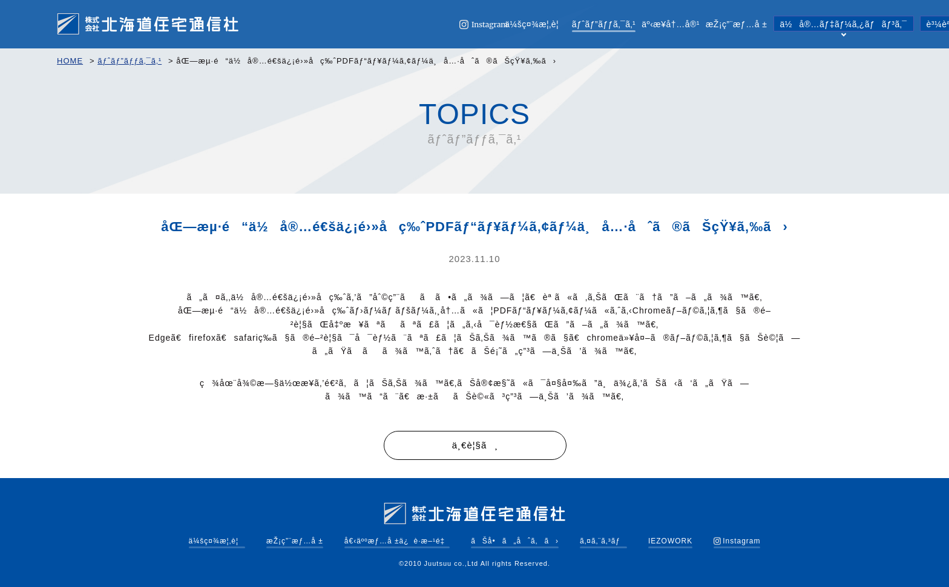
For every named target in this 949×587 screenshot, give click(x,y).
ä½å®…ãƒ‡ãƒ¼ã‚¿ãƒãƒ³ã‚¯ (843, 25)
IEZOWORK (670, 541)
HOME (70, 60)
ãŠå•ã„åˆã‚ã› (515, 541)
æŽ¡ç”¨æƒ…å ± (736, 24)
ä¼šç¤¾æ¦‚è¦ (535, 24)
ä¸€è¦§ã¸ (475, 445)
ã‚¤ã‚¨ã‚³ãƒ (603, 541)
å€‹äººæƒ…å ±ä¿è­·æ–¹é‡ (397, 541)
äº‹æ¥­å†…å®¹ (671, 24)
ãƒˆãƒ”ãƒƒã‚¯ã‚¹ (604, 24)
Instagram (737, 541)
